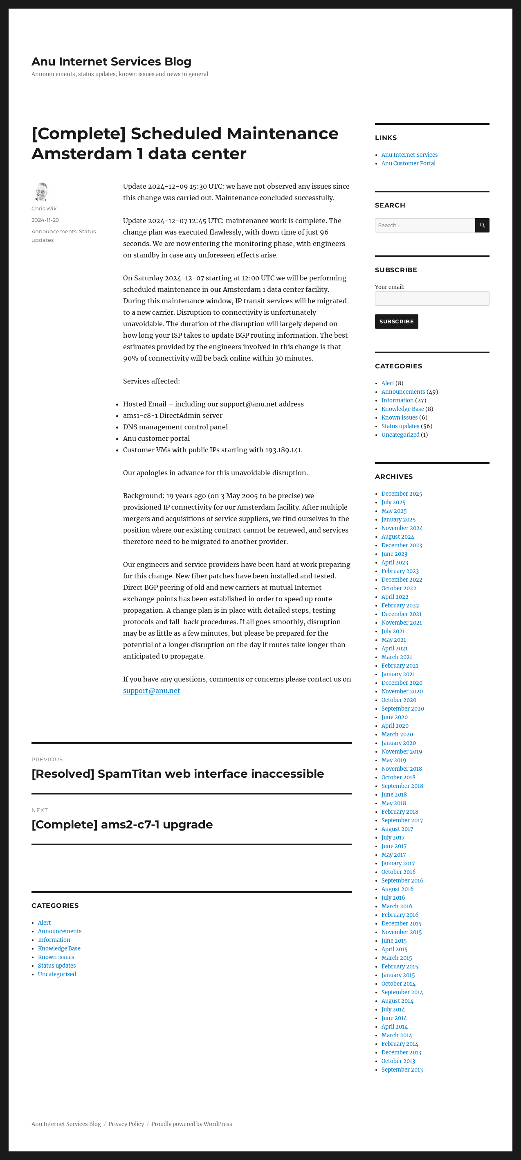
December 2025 (402, 493)
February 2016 (400, 915)
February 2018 (400, 811)
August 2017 (397, 829)
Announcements (53, 231)
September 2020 (403, 708)
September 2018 (402, 786)
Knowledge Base (59, 948)
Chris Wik (44, 208)
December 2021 (402, 614)
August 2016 (398, 889)
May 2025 (394, 511)
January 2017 (398, 863)
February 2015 (400, 966)
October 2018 (398, 777)
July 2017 (393, 837)
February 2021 (400, 665)
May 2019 (394, 760)
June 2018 (394, 794)
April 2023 (395, 562)
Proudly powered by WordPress (191, 1124)
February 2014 (400, 1043)
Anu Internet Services (410, 154)
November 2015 (402, 932)
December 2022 (402, 579)
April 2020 (395, 725)
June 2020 (395, 717)
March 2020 (397, 734)
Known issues (56, 957)
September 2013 (402, 1069)
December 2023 (402, 545)
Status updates (57, 965)
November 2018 (402, 768)
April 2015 (395, 949)
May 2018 (394, 803)
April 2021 (395, 648)
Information (54, 940)
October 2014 (398, 983)
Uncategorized (57, 974)
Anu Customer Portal (409, 163)
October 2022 (399, 588)
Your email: (389, 287)
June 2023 (394, 554)
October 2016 (399, 872)
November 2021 (402, 622)
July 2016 (393, 897)
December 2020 (402, 682)
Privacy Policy (126, 1124)
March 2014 (397, 1035)
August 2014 (397, 1001)
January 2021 (398, 674)
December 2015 (402, 923)
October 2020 (399, 700)
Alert (44, 922)
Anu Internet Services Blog (111, 61)
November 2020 (402, 691)
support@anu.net (151, 690)
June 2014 (394, 1018)
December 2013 (401, 1052)
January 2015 (398, 975)
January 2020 (399, 743)
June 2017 (394, 846)
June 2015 (394, 940)
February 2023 (400, 571)
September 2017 (402, 820)
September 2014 (402, 992)
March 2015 (397, 958)
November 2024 (402, 528)
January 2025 (399, 519)
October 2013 (398, 1061)
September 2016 (403, 880)
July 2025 (394, 502)
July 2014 (393, 1009)
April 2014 (395, 1026)
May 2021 (394, 639)
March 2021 (397, 657)
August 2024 (398, 536)
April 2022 (395, 597)
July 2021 (393, 631)
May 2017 (394, 854)
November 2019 (402, 751)
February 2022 (400, 605)
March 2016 (397, 906)
